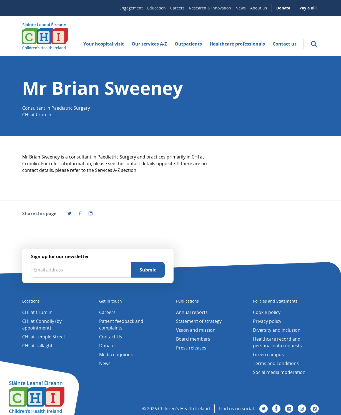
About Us (258, 8)
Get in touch (110, 301)
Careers (177, 8)
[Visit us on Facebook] (80, 213)
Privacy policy (267, 321)
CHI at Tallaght (37, 346)
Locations (31, 301)
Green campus (268, 354)
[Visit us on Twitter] (263, 408)
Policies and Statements (275, 301)
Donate (283, 8)
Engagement (131, 8)
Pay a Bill (308, 8)
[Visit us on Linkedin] (289, 408)
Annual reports (192, 312)
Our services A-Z (149, 44)
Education (156, 8)
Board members (193, 339)
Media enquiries (116, 354)
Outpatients (188, 44)
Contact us (285, 44)
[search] (314, 44)
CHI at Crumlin (37, 312)
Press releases (191, 348)
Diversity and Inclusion (276, 330)
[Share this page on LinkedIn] (90, 213)
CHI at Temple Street (43, 337)
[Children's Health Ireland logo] (45, 35)
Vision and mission (195, 330)
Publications (187, 301)
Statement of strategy (199, 321)
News (240, 8)
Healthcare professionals (237, 44)
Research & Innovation (210, 8)
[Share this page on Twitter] (69, 213)
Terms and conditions (276, 363)
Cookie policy (266, 312)
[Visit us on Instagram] (302, 408)
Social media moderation (279, 372)
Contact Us (110, 337)
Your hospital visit (103, 44)
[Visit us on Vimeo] (314, 408)
